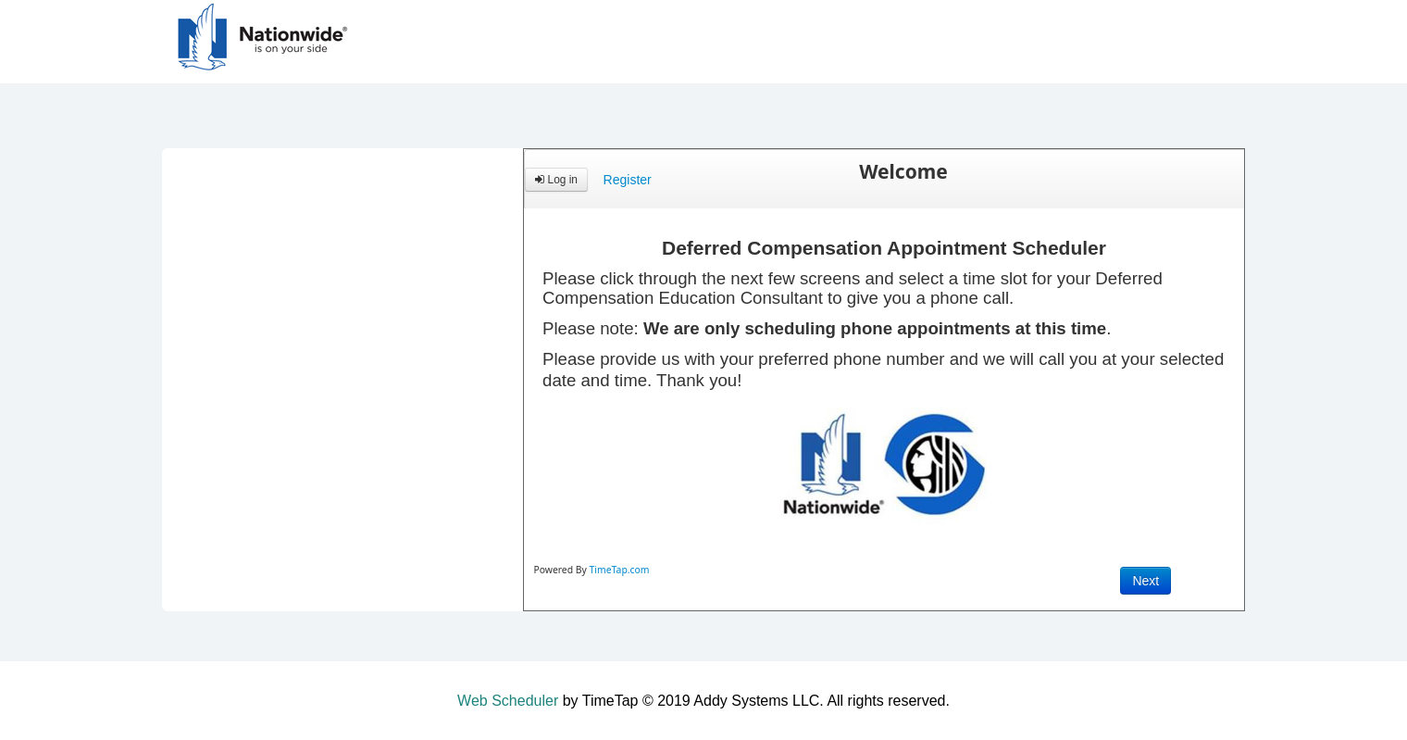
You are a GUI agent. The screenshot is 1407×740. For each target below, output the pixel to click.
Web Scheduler (507, 701)
